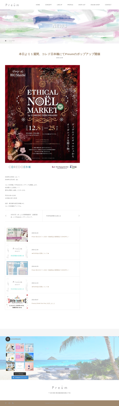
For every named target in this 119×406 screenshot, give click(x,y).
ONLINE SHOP (95, 4)
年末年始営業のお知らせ (53, 216)
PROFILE (70, 4)
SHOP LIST (81, 4)
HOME (38, 4)
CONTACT (108, 4)
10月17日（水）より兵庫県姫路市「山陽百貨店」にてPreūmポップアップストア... (24, 216)
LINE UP (59, 4)
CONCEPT (48, 4)
